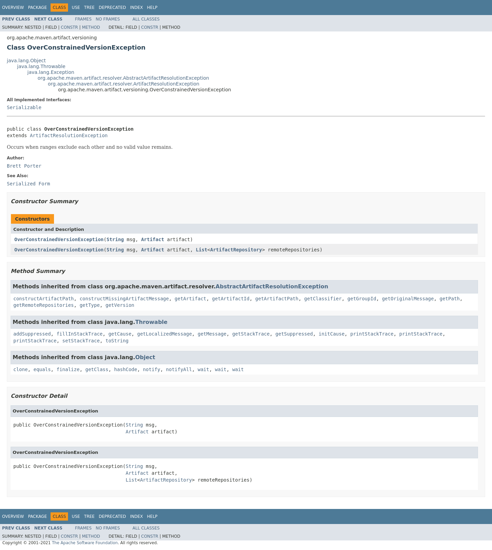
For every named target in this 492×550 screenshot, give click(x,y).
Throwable (151, 322)
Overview (13, 7)
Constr (69, 27)
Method (91, 27)
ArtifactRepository (236, 249)
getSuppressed (294, 334)
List (201, 249)
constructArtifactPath (43, 298)
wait (203, 369)
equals (42, 369)
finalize (67, 369)
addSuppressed (32, 334)
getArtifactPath (276, 298)
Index (136, 7)
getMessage (211, 334)
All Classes (146, 19)
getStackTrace (251, 334)
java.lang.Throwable (41, 66)
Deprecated (112, 7)
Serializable (24, 107)
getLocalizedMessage (164, 334)
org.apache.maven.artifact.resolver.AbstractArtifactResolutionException (123, 78)
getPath (450, 298)
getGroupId (361, 298)
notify (151, 369)
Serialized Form (28, 183)
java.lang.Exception (50, 72)
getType (90, 305)
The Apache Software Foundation (85, 542)
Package (37, 7)
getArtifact (190, 298)
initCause (332, 334)
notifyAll (179, 369)
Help (152, 7)
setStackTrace (81, 340)
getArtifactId (231, 298)
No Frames (108, 19)
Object (145, 357)
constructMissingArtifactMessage (124, 298)
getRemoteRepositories (43, 305)
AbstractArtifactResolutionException (272, 286)
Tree (89, 7)
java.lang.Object (26, 60)
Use (76, 7)
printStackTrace (371, 334)
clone (20, 369)
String (115, 239)
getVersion (120, 305)
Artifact (152, 239)
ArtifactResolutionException (69, 135)
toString (117, 340)
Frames (83, 19)
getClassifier (323, 298)
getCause (119, 334)
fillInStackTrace (79, 334)
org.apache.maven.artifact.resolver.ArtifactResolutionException (123, 84)
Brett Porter (24, 166)
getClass (96, 369)
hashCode (125, 369)
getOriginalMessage (408, 298)
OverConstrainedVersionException (59, 239)
